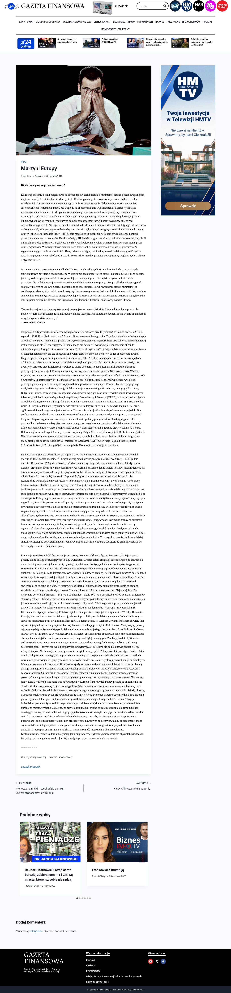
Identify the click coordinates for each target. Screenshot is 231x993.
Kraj (22, 21)
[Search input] (151, 6)
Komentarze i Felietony (115, 29)
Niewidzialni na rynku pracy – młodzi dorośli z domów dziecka (157, 42)
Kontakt (90, 959)
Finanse (159, 21)
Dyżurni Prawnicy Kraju (77, 21)
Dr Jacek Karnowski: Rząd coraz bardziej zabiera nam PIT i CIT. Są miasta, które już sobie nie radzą (49, 874)
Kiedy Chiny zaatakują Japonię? (118, 785)
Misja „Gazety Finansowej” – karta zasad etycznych (114, 976)
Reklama (90, 965)
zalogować (36, 931)
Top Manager (145, 21)
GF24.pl (35, 885)
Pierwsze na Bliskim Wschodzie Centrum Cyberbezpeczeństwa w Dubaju (48, 787)
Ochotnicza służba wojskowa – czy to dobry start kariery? (202, 42)
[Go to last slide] (25, 859)
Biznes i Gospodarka (48, 21)
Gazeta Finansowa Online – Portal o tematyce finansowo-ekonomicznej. (42, 970)
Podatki (207, 21)
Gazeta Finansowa (44, 958)
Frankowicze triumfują (108, 870)
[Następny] (142, 859)
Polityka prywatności (97, 981)
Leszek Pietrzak (35, 176)
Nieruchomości (191, 21)
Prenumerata (93, 970)
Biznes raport (102, 21)
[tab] (77, 898)
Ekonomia (119, 21)
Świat (30, 21)
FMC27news (173, 21)
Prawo (131, 21)
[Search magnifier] (165, 6)
